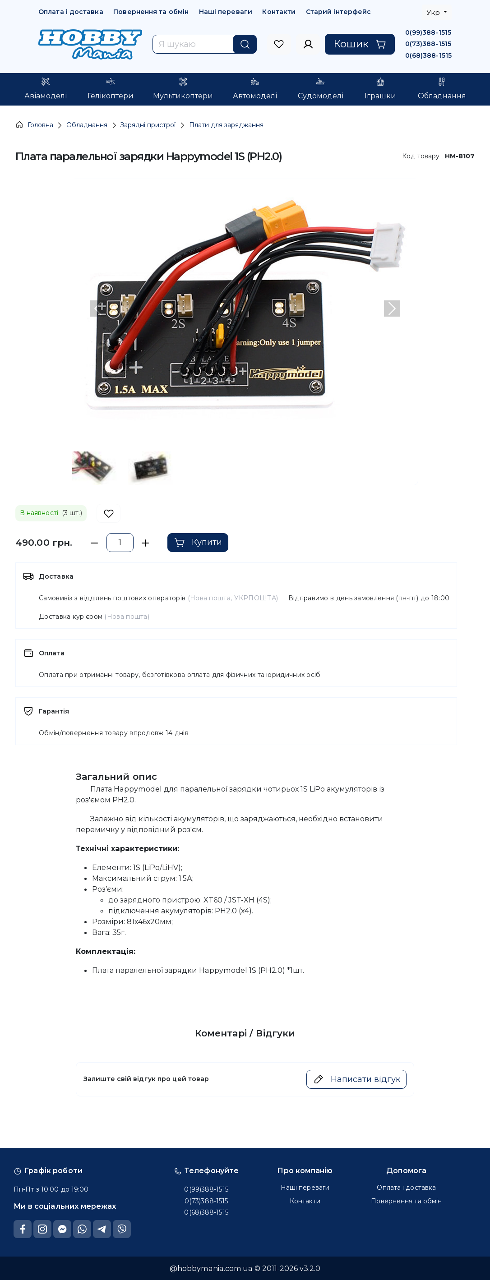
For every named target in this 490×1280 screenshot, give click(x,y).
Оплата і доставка (70, 12)
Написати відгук (356, 1079)
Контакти (279, 12)
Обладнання (86, 125)
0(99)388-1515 (428, 32)
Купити (198, 542)
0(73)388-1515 (428, 44)
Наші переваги (225, 12)
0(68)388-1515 (428, 55)
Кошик (359, 43)
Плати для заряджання (226, 125)
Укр (434, 12)
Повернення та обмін (151, 12)
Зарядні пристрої (148, 125)
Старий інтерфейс (338, 12)
